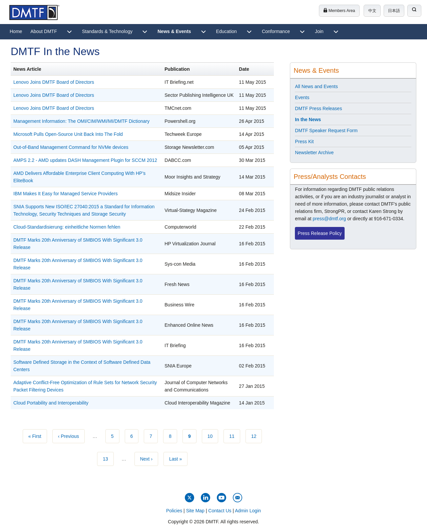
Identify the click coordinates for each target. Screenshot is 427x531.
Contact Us (219, 510)
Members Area (339, 10)
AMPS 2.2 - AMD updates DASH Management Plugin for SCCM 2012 (85, 160)
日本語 (394, 10)
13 (108, 458)
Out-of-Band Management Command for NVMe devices (70, 147)
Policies (174, 510)
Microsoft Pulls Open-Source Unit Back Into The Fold (68, 134)
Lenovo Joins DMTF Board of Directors (53, 82)
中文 (372, 10)
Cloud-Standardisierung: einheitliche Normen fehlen (66, 227)
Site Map (195, 510)
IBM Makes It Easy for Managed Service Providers (65, 193)
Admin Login (248, 510)
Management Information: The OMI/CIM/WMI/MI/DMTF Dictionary (81, 121)
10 (213, 435)
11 (234, 435)
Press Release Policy (320, 233)
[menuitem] (16, 31)
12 (256, 435)
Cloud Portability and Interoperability (50, 403)
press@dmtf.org (329, 218)
